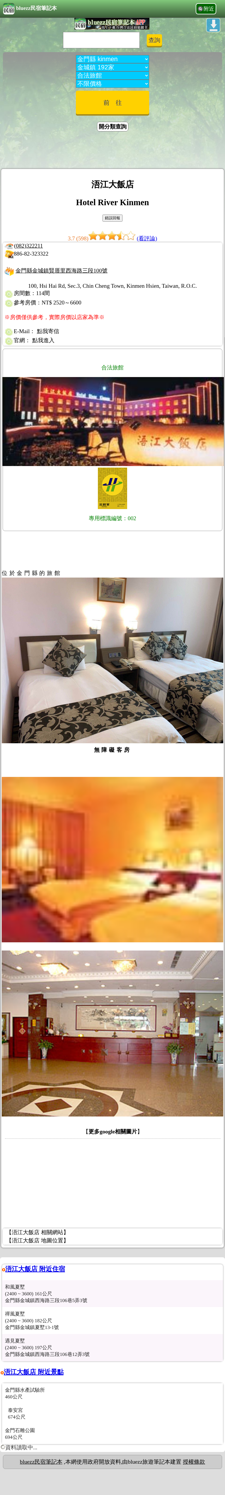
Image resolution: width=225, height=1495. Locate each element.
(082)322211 (28, 246)
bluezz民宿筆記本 (30, 9)
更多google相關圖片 (112, 1131)
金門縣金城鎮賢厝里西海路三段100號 (62, 271)
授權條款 (194, 1462)
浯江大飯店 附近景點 (34, 1372)
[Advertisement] (112, 151)
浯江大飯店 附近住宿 (35, 1269)
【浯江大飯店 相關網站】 (37, 1232)
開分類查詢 (113, 127)
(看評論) (147, 238)
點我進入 (43, 340)
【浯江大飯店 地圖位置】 (37, 1240)
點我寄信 (48, 331)
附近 (209, 9)
